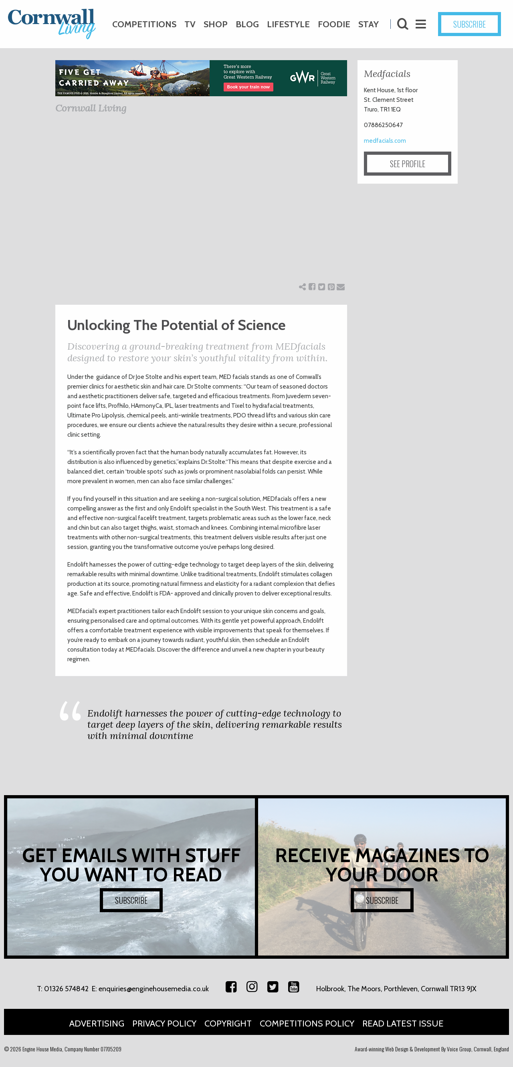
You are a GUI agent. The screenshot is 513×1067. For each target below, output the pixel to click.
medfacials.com (385, 140)
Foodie (334, 24)
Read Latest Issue (403, 1023)
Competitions (144, 24)
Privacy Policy (164, 1023)
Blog (247, 24)
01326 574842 (66, 988)
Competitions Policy (307, 1023)
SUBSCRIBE (469, 24)
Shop (216, 24)
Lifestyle (288, 24)
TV (190, 24)
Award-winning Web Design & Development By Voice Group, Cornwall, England (432, 1049)
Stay (368, 24)
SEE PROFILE (407, 164)
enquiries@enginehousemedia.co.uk (154, 988)
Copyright (228, 1023)
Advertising (96, 1023)
